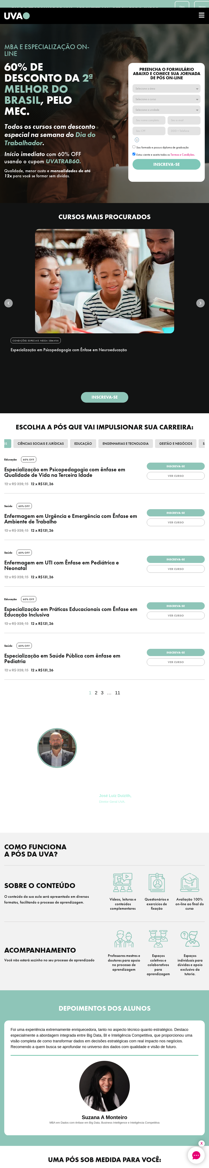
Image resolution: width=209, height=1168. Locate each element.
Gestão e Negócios (175, 443)
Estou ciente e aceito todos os (165, 154)
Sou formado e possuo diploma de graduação (162, 147)
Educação (83, 443)
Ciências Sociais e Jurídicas (41, 443)
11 (117, 692)
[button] (8, 303)
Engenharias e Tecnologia (126, 443)
